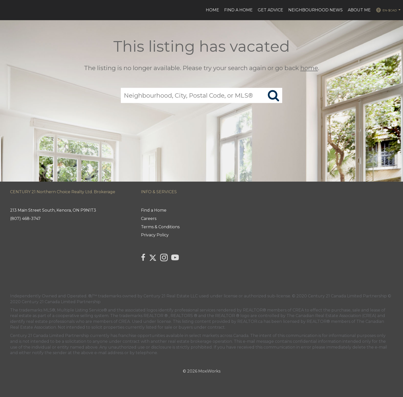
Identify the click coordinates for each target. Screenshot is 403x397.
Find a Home (238, 10)
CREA (298, 310)
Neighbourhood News (315, 10)
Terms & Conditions (160, 226)
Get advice (270, 10)
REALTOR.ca (250, 321)
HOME (212, 10)
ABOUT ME (359, 10)
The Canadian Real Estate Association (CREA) (331, 315)
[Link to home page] (6, 10)
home (309, 68)
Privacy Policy (155, 235)
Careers (148, 218)
